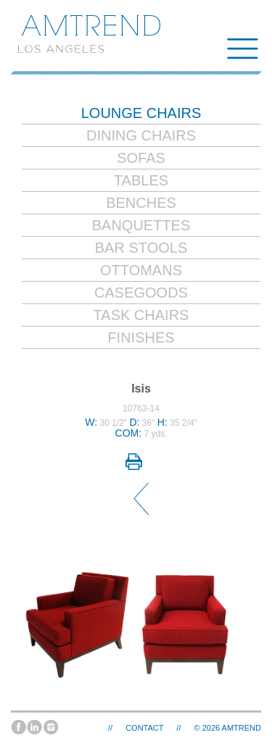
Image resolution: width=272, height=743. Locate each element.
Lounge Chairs (141, 113)
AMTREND (241, 727)
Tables (141, 180)
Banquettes (141, 225)
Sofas (141, 158)
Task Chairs (141, 315)
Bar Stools (141, 248)
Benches (141, 203)
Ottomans (141, 270)
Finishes (140, 337)
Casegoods (141, 293)
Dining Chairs (141, 135)
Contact (144, 727)
